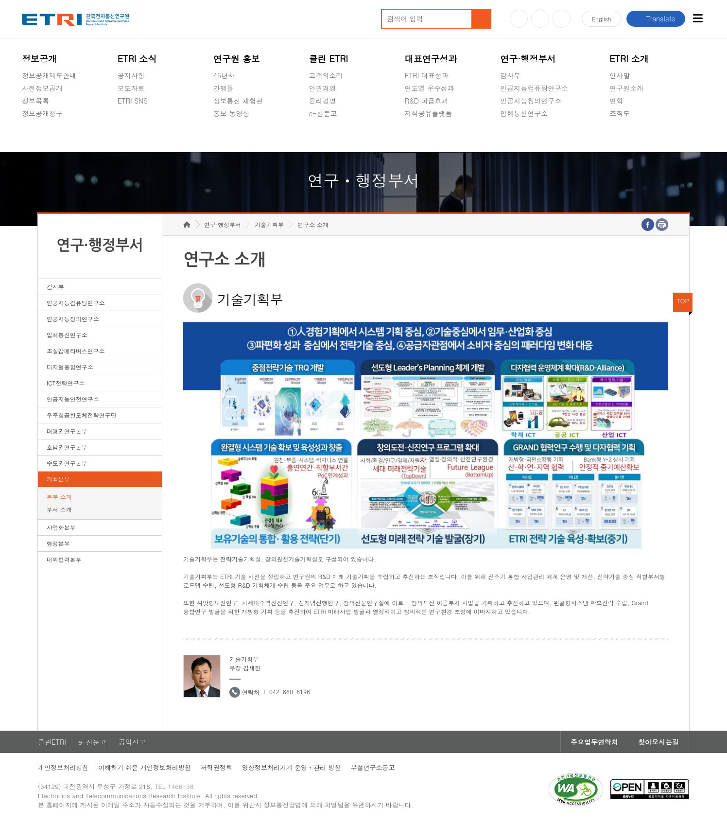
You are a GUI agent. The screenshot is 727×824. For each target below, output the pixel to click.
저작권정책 (216, 767)
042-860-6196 (289, 691)
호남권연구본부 (67, 447)
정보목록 (35, 100)
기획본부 (58, 479)
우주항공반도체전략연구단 (82, 415)
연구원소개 (626, 88)
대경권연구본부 (67, 431)
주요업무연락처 (594, 742)
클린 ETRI (328, 58)
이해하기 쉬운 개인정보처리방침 (144, 767)
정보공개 (39, 58)
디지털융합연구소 (70, 367)
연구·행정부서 (527, 58)
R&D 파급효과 (426, 100)
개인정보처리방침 (63, 767)
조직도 (619, 113)
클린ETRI (52, 742)
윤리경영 (322, 100)
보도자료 (131, 88)
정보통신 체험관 (238, 100)
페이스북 (562, 19)
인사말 (619, 75)
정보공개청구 (42, 113)
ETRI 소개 (629, 58)
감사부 (510, 75)
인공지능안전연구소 (73, 399)
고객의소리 (326, 75)
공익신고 (322, 136)
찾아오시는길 (658, 742)
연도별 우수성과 (429, 88)
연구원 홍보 (236, 58)
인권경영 (322, 88)
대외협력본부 (64, 559)
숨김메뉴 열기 (27, 125)
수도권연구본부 (67, 463)
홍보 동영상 (231, 113)
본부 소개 (59, 496)
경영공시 (35, 136)
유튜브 (519, 19)
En (601, 19)
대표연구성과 (430, 58)
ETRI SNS (133, 100)
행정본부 (58, 543)
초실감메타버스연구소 (534, 136)
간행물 (223, 88)
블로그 (540, 19)
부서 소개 (59, 509)
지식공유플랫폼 (428, 113)
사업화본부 (61, 527)
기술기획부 (269, 224)
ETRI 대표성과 (426, 75)
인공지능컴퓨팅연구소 (534, 88)
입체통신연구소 (524, 113)
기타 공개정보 (631, 136)
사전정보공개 (42, 88)
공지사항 (131, 75)
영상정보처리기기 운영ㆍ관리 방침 (291, 767)
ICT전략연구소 (66, 383)
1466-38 (180, 786)
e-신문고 (323, 113)
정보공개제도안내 (49, 75)
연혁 (616, 100)
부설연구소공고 (372, 767)
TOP (682, 300)
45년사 (224, 75)
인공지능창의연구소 (530, 100)
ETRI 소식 (137, 58)
